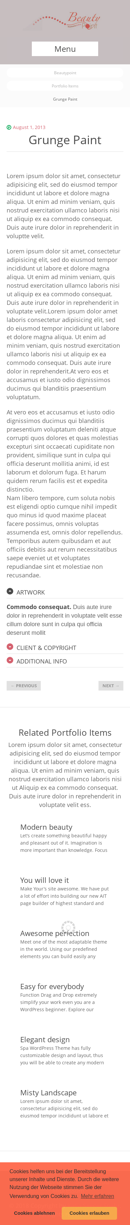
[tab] (65, 592)
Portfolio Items (65, 85)
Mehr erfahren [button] (97, 1196)
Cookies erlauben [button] (89, 1213)
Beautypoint (65, 72)
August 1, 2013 (29, 127)
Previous (24, 686)
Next (110, 686)
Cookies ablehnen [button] (34, 1213)
